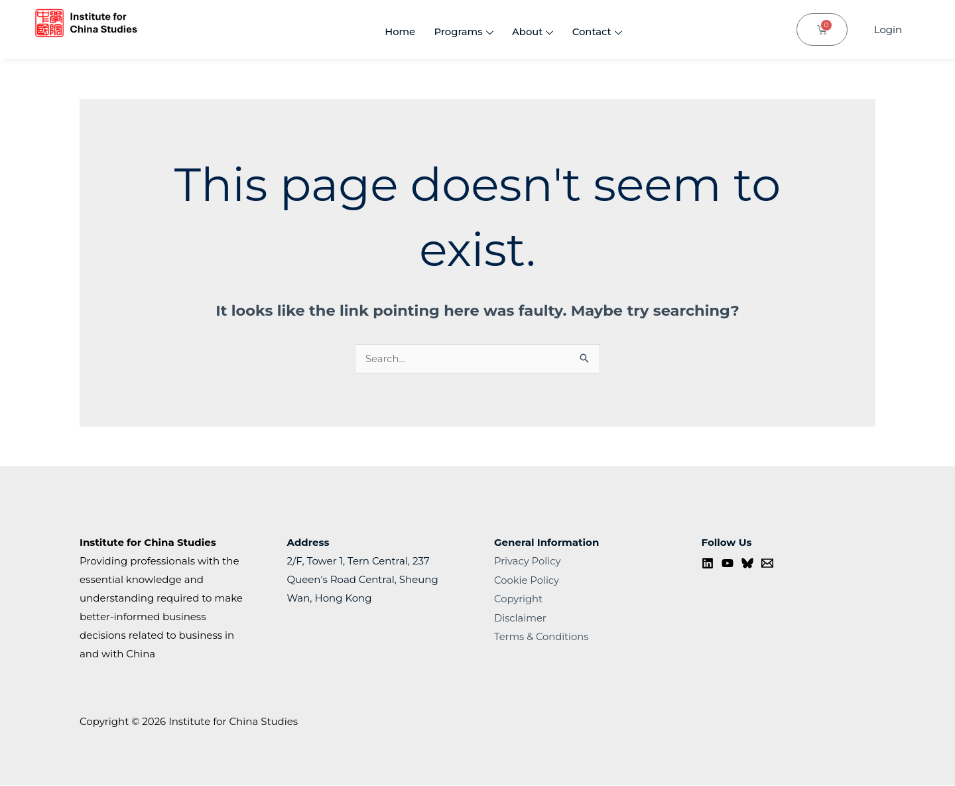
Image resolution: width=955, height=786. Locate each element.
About (530, 33)
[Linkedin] (708, 564)
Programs (459, 33)
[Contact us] (767, 564)
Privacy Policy (528, 561)
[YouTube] (727, 564)
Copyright (518, 598)
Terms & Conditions (542, 635)
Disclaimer (520, 617)
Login (887, 29)
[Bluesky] (747, 564)
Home (394, 32)
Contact (596, 33)
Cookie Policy (527, 580)
